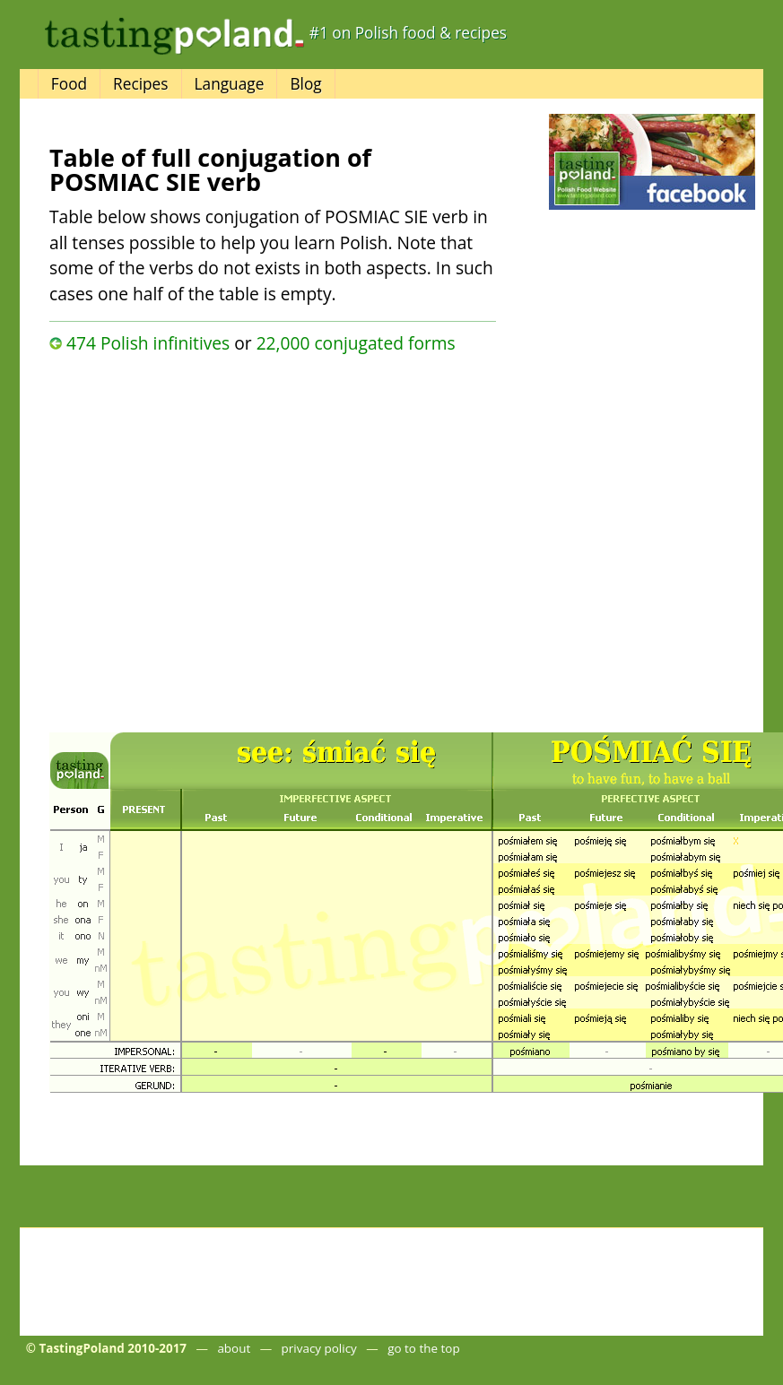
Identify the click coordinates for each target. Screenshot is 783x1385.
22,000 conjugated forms (356, 343)
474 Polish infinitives (148, 343)
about (233, 1348)
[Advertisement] (196, 538)
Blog (305, 84)
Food (69, 84)
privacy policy (319, 1348)
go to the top (423, 1348)
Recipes (140, 84)
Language (230, 84)
